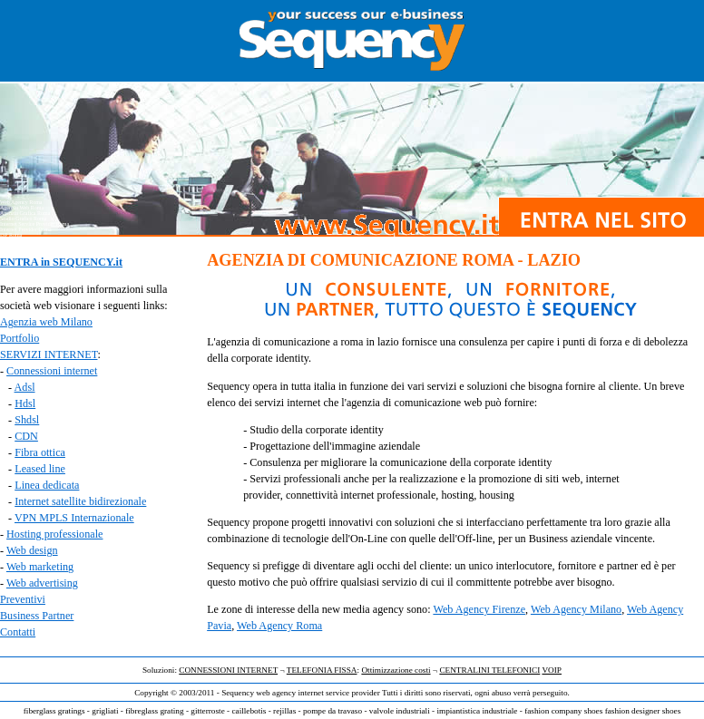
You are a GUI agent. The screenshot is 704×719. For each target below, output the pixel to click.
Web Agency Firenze (479, 609)
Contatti (17, 632)
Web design (32, 550)
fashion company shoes (563, 710)
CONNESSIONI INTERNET (228, 670)
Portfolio (19, 338)
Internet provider (18, 659)
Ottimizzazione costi (395, 670)
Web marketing (39, 566)
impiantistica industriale (476, 710)
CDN (26, 436)
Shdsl (27, 419)
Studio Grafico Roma (23, 218)
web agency (276, 692)
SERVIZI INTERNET (48, 354)
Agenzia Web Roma (22, 207)
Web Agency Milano (576, 609)
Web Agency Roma (279, 625)
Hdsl (25, 403)
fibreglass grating (154, 710)
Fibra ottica (40, 452)
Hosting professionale (54, 534)
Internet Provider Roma (26, 229)
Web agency (13, 653)
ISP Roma (11, 235)
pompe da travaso (332, 710)
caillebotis (248, 710)
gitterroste (207, 710)
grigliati (105, 710)
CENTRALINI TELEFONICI (489, 670)
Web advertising (42, 583)
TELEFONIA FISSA (322, 670)
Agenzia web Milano (46, 322)
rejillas (284, 710)
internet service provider (339, 692)
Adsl (25, 387)
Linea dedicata (47, 485)
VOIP (552, 670)
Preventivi (22, 599)
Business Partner (36, 615)
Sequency (237, 692)
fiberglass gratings (54, 710)
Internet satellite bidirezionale (80, 501)
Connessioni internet (51, 370)
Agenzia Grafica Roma (25, 213)
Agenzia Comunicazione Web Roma (39, 240)
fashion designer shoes (643, 710)
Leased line (40, 468)
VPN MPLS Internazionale (74, 517)
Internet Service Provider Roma (34, 224)
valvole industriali (399, 710)
